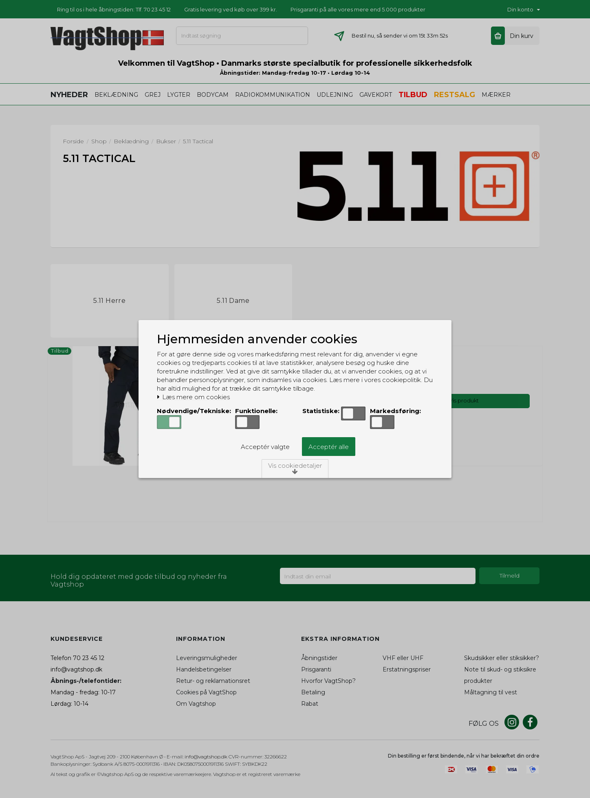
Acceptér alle (328, 447)
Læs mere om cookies (193, 397)
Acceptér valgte (265, 447)
